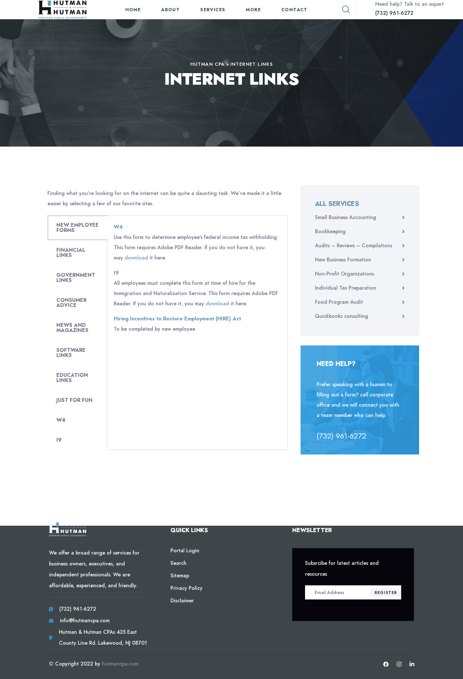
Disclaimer (182, 600)
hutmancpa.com (120, 663)
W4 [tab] (60, 420)
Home (133, 9)
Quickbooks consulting (341, 316)
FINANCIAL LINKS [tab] (70, 252)
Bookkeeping (330, 231)
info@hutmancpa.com (85, 620)
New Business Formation (343, 259)
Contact (294, 9)
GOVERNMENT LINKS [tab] (75, 277)
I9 (116, 272)
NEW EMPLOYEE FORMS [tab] (77, 227)
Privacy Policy (186, 588)
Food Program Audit (339, 302)
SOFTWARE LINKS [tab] (71, 352)
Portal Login (184, 550)
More (253, 9)
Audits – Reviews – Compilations (353, 245)
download (136, 257)
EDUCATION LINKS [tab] (72, 377)
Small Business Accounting (345, 217)
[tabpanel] (197, 280)
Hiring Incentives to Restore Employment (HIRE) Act (177, 318)
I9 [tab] (59, 440)
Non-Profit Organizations (344, 273)
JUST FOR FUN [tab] (74, 400)
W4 (118, 227)
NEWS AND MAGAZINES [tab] (72, 327)
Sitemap (179, 575)
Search (178, 563)
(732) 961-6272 (394, 13)
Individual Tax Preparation (345, 288)
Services (213, 9)
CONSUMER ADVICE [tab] (71, 302)
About (170, 9)
